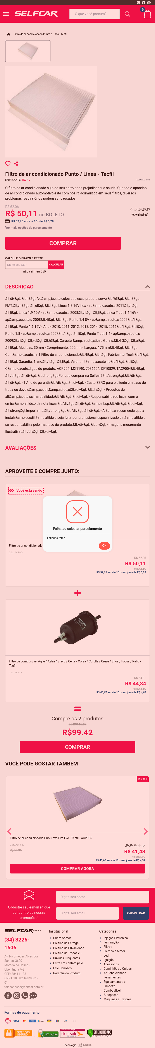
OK (104, 545)
